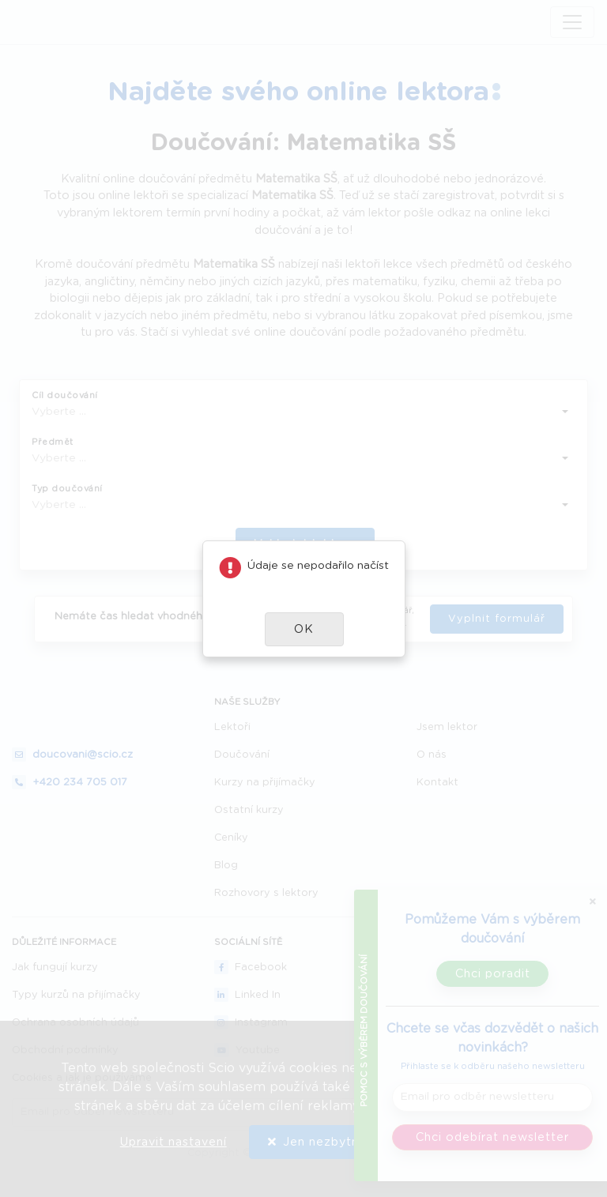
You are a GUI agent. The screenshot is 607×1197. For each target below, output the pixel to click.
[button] (304, 629)
